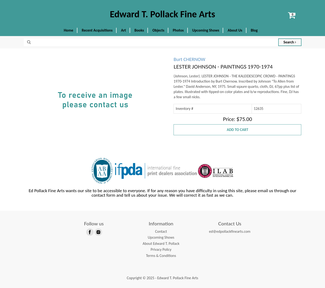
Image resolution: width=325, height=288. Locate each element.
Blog (254, 30)
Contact (161, 231)
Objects (158, 30)
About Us (235, 30)
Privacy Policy (161, 249)
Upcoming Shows (205, 30)
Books (139, 30)
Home (68, 30)
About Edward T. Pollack (161, 243)
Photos (178, 30)
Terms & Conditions (161, 255)
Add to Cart (237, 129)
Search (289, 42)
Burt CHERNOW (189, 59)
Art (123, 30)
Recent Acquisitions (97, 30)
